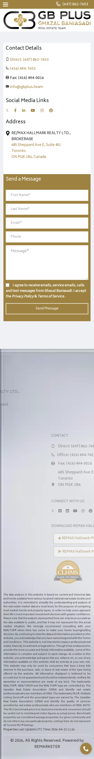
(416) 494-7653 (23, 69)
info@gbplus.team (26, 87)
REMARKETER (47, 747)
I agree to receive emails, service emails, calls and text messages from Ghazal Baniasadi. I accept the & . (46, 291)
